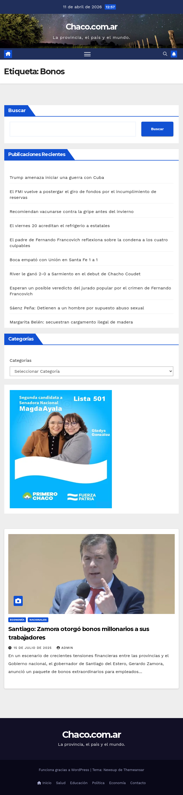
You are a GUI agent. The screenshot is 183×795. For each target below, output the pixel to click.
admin (65, 648)
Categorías (21, 360)
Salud (61, 783)
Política (98, 783)
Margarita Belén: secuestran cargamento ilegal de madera (71, 322)
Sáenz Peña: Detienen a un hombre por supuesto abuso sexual (77, 307)
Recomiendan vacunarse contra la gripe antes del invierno (72, 211)
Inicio (44, 783)
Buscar (17, 110)
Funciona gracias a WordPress (64, 770)
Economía (17, 619)
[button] (165, 53)
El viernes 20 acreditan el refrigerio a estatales (60, 225)
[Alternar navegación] (87, 54)
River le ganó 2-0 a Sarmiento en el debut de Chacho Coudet (75, 273)
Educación (78, 783)
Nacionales (37, 619)
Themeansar (133, 770)
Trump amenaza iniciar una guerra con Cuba (57, 177)
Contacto (138, 783)
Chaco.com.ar (92, 27)
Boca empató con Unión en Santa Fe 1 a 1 (54, 259)
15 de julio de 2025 (33, 648)
